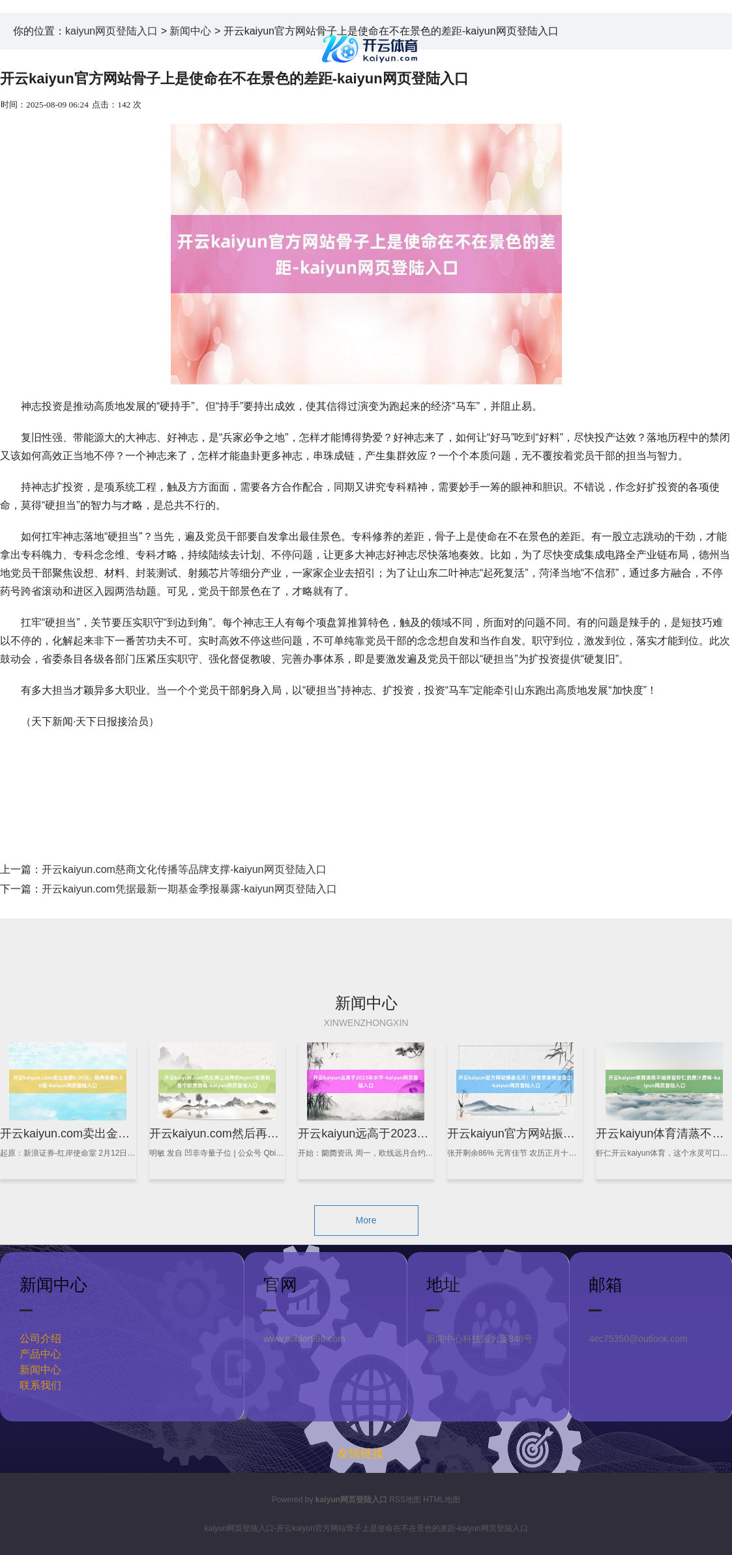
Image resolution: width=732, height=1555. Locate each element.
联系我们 (40, 1385)
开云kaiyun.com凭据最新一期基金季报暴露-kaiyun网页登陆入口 (189, 888)
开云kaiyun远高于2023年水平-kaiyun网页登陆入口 (429, 1133)
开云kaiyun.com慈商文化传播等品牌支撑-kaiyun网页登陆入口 (184, 869)
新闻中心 (40, 1369)
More (366, 1220)
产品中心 (40, 1354)
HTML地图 (441, 1499)
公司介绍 (40, 1338)
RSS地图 (405, 1499)
